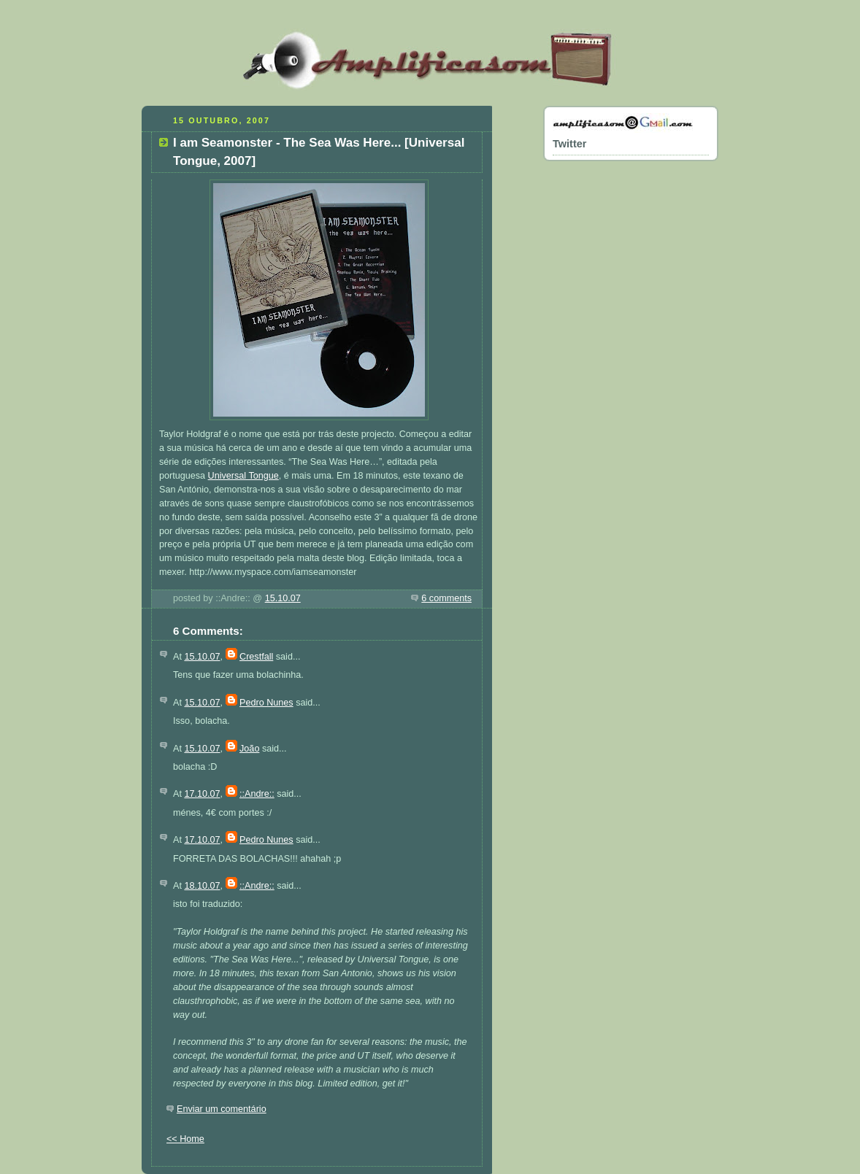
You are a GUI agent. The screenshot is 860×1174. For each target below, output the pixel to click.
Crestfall (256, 657)
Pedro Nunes (266, 703)
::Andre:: (256, 794)
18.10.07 (202, 886)
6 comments (446, 598)
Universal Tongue (243, 476)
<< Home (185, 1139)
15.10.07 (283, 598)
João (249, 749)
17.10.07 (202, 794)
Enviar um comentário (221, 1109)
